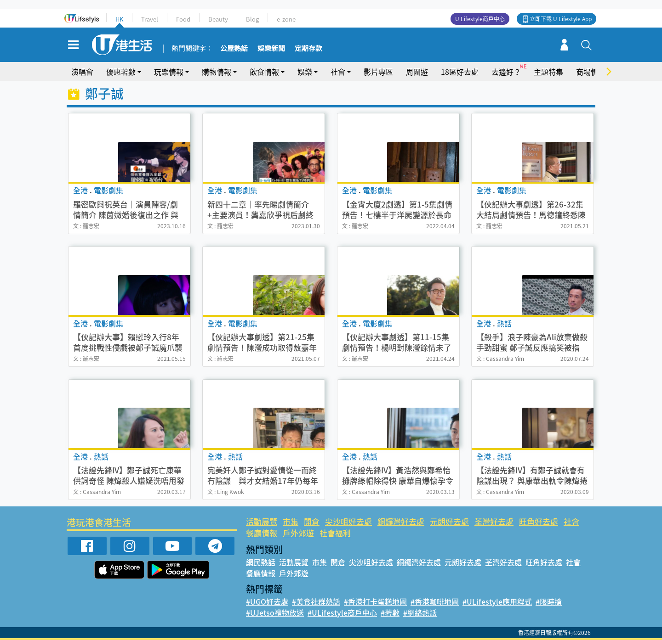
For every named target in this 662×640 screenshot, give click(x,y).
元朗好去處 (449, 521)
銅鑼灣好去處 (400, 521)
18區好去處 (460, 71)
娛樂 (304, 71)
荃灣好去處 (494, 521)
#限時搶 (549, 601)
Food (183, 19)
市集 (290, 521)
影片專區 (378, 71)
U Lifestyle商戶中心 (480, 19)
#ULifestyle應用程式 (497, 601)
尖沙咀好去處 (348, 521)
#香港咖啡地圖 (435, 601)
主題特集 (548, 71)
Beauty (218, 19)
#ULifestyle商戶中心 (342, 612)
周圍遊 (417, 71)
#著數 (390, 612)
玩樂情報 (168, 71)
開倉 (312, 521)
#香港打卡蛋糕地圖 (375, 601)
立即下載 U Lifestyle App (561, 19)
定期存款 (308, 48)
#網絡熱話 (420, 612)
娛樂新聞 (271, 48)
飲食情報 (264, 71)
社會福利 (335, 533)
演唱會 (82, 71)
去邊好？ (506, 71)
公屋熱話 (234, 48)
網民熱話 (260, 561)
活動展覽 (261, 521)
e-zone (286, 19)
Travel (149, 19)
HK (119, 19)
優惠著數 (121, 71)
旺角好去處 (538, 521)
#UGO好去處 (267, 601)
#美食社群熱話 (316, 601)
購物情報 (216, 71)
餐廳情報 (261, 533)
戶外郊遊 (298, 533)
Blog (252, 19)
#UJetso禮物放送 (275, 612)
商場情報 (590, 71)
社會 (338, 71)
